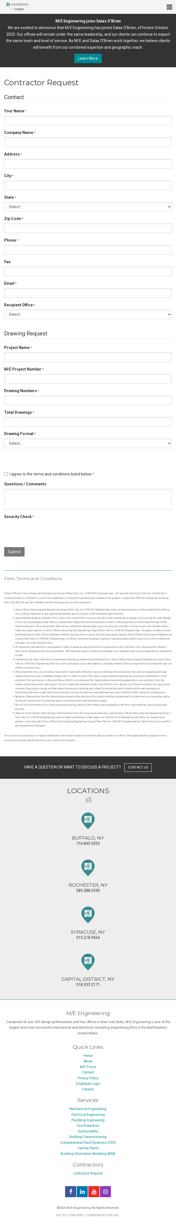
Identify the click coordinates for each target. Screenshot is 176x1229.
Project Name (18, 347)
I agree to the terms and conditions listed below (49, 474)
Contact (88, 1072)
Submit (14, 552)
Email (10, 283)
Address (13, 154)
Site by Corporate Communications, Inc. (88, 1215)
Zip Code (13, 218)
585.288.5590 (88, 876)
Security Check (19, 516)
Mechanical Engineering (88, 1109)
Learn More (88, 58)
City (9, 176)
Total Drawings (19, 412)
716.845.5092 (88, 829)
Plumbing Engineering (88, 1120)
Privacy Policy (88, 1078)
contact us (138, 767)
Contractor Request (88, 1173)
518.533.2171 (88, 970)
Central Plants (88, 1148)
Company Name (19, 132)
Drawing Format (20, 433)
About (88, 1061)
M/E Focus (88, 1067)
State (10, 197)
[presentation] (46, 532)
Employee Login (88, 1084)
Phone (11, 240)
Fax (7, 262)
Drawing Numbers (21, 391)
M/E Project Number (24, 369)
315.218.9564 (88, 923)
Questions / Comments (25, 484)
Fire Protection (88, 1126)
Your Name (15, 111)
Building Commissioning (88, 1137)
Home (88, 1056)
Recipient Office (19, 305)
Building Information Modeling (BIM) (88, 1154)
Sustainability (88, 1131)
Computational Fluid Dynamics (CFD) (88, 1143)
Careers (88, 1089)
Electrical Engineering (88, 1115)
